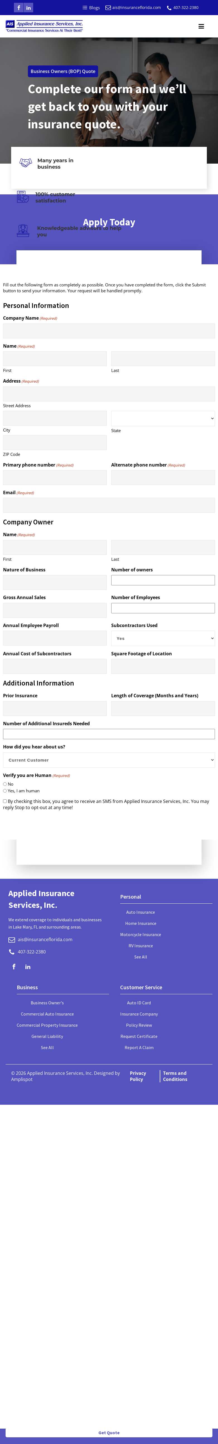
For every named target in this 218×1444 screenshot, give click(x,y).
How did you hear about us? (34, 747)
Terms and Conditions (175, 1076)
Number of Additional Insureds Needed (46, 723)
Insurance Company (139, 1014)
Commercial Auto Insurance (47, 1014)
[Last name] (163, 358)
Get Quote (109, 1432)
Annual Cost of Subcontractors (37, 654)
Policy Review (139, 1025)
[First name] (55, 358)
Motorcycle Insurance (140, 934)
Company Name (30, 318)
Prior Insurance (20, 695)
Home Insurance (140, 923)
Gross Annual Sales (24, 597)
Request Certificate (139, 1036)
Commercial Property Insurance (47, 1025)
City (6, 430)
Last (115, 370)
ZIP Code (11, 454)
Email (18, 492)
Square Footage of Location (141, 654)
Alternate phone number (148, 465)
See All (140, 957)
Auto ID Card (139, 1002)
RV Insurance (141, 945)
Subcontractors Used (134, 625)
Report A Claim (139, 1047)
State (116, 430)
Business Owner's (47, 1002)
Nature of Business (24, 570)
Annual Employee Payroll (31, 625)
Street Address (17, 405)
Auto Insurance (140, 912)
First (7, 370)
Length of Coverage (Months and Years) (154, 695)
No (10, 784)
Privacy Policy (138, 1076)
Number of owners (132, 570)
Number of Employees (135, 597)
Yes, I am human (24, 790)
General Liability (47, 1036)
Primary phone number (38, 465)
